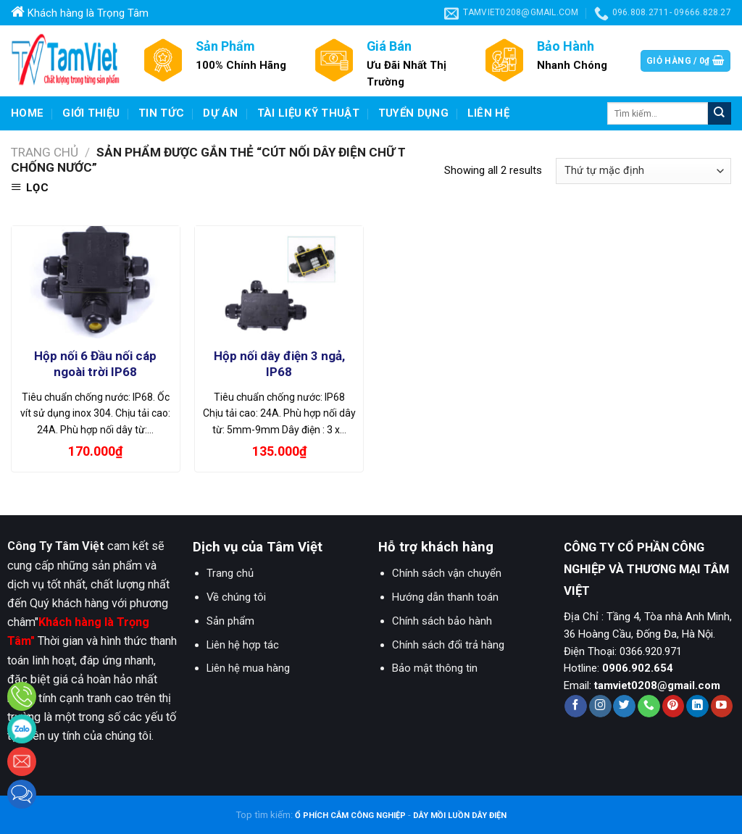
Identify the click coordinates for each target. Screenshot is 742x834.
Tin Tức (161, 113)
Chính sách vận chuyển (446, 573)
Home (27, 113)
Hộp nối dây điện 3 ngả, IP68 (279, 364)
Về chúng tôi (236, 597)
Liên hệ (488, 113)
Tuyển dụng (413, 113)
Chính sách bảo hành (442, 620)
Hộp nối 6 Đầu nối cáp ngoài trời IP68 (95, 364)
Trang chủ (44, 152)
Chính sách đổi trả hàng (448, 644)
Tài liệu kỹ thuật (308, 113)
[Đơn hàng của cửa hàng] (643, 171)
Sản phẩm (230, 620)
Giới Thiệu (91, 113)
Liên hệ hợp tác (243, 644)
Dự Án (220, 113)
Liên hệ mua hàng (248, 668)
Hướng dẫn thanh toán (445, 597)
